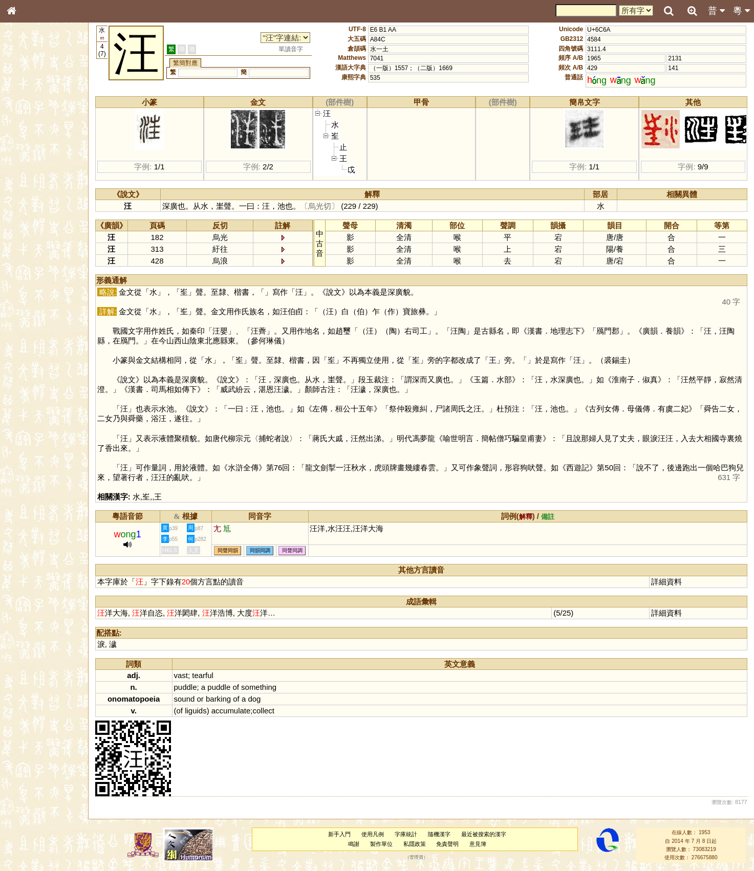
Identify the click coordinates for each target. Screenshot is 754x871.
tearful (202, 675)
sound (184, 698)
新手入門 (339, 834)
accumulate (231, 710)
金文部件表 (28, 164)
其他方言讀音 (31, 287)
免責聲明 (447, 844)
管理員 (416, 857)
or (200, 698)
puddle (185, 687)
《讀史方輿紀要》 (37, 324)
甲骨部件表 (28, 155)
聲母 (20, 269)
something (258, 687)
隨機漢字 (439, 834)
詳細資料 (666, 581)
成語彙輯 (25, 333)
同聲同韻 (228, 550)
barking (218, 698)
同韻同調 (260, 550)
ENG (45, 113)
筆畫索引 (25, 145)
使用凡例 (372, 834)
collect (263, 710)
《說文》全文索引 (37, 314)
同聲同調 (292, 550)
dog (254, 698)
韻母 (35, 269)
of (235, 687)
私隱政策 (414, 844)
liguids (195, 710)
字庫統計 (406, 834)
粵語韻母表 (28, 219)
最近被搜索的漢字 (483, 834)
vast (181, 675)
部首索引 (25, 136)
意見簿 (477, 844)
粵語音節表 (28, 200)
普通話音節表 (31, 278)
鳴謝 (353, 844)
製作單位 (381, 844)
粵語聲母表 (28, 209)
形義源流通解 (31, 174)
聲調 (48, 269)
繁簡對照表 (28, 342)
